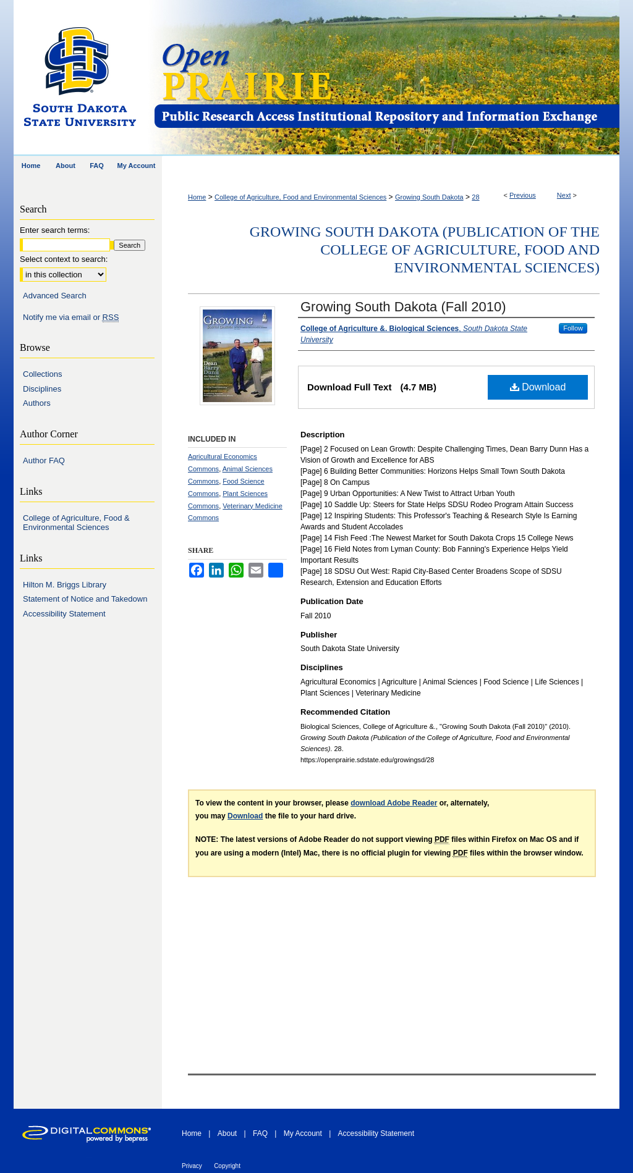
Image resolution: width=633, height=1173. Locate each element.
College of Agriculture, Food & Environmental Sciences (76, 522)
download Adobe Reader (393, 803)
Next (564, 195)
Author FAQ (44, 460)
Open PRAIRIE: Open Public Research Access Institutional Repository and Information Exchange (386, 78)
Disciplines (42, 388)
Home (197, 197)
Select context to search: (64, 259)
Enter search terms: (55, 230)
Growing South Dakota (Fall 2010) (403, 306)
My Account (303, 1133)
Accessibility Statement (64, 613)
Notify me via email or (71, 317)
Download (538, 387)
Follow (573, 328)
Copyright (227, 1165)
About (227, 1133)
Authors (37, 403)
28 (475, 197)
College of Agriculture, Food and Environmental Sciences (300, 197)
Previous (522, 195)
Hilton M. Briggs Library (64, 584)
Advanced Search (55, 295)
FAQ (260, 1133)
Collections (42, 374)
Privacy (192, 1165)
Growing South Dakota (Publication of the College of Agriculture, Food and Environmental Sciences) (425, 249)
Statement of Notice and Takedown (85, 598)
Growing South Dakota (429, 197)
